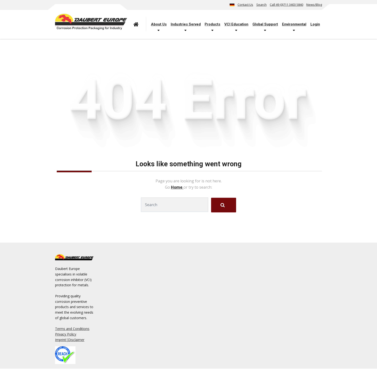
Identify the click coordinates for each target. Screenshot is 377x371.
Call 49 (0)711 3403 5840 (286, 4)
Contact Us (245, 4)
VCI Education (236, 24)
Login (315, 24)
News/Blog (314, 4)
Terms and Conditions (72, 328)
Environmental (294, 24)
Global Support (265, 24)
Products (212, 24)
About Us (159, 24)
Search (261, 4)
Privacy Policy (65, 334)
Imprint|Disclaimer (69, 339)
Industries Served (186, 24)
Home (177, 187)
